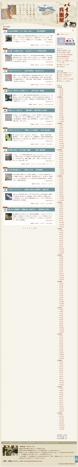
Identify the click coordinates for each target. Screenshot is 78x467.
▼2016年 (59, 334)
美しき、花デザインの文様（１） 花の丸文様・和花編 (26, 90)
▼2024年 (59, 123)
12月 (60, 121)
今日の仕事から (49, 84)
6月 (60, 109)
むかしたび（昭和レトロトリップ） (45, 164)
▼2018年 (59, 281)
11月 (60, 119)
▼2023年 (59, 149)
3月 (60, 93)
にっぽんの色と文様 (48, 104)
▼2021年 (59, 202)
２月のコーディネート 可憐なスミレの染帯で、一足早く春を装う (29, 130)
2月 (60, 91)
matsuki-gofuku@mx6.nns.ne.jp (33, 461)
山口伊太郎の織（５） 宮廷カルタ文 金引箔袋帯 (25, 170)
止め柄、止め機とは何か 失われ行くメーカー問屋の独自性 (27, 51)
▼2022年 (59, 176)
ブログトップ (64, 34)
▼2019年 (59, 255)
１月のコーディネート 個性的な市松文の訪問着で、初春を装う (28, 189)
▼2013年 (59, 413)
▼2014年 (59, 386)
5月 (60, 107)
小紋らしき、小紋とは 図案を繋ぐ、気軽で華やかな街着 (27, 110)
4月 (60, 95)
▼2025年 (59, 97)
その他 (60, 66)
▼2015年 (59, 360)
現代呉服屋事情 (49, 65)
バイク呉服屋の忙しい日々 (63, 13)
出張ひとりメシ (49, 45)
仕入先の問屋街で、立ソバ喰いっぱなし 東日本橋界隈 (26, 31)
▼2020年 (59, 228)
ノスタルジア (50, 183)
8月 (60, 113)
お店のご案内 (66, 41)
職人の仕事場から (63, 50)
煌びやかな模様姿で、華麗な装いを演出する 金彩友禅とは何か (28, 209)
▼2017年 (59, 307)
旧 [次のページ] (34, 228)
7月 (60, 111)
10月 (60, 117)
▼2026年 (59, 87)
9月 (60, 115)
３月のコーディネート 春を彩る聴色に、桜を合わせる (26, 70)
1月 (60, 89)
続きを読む (49, 42)
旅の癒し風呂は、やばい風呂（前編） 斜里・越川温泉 (26, 150)
